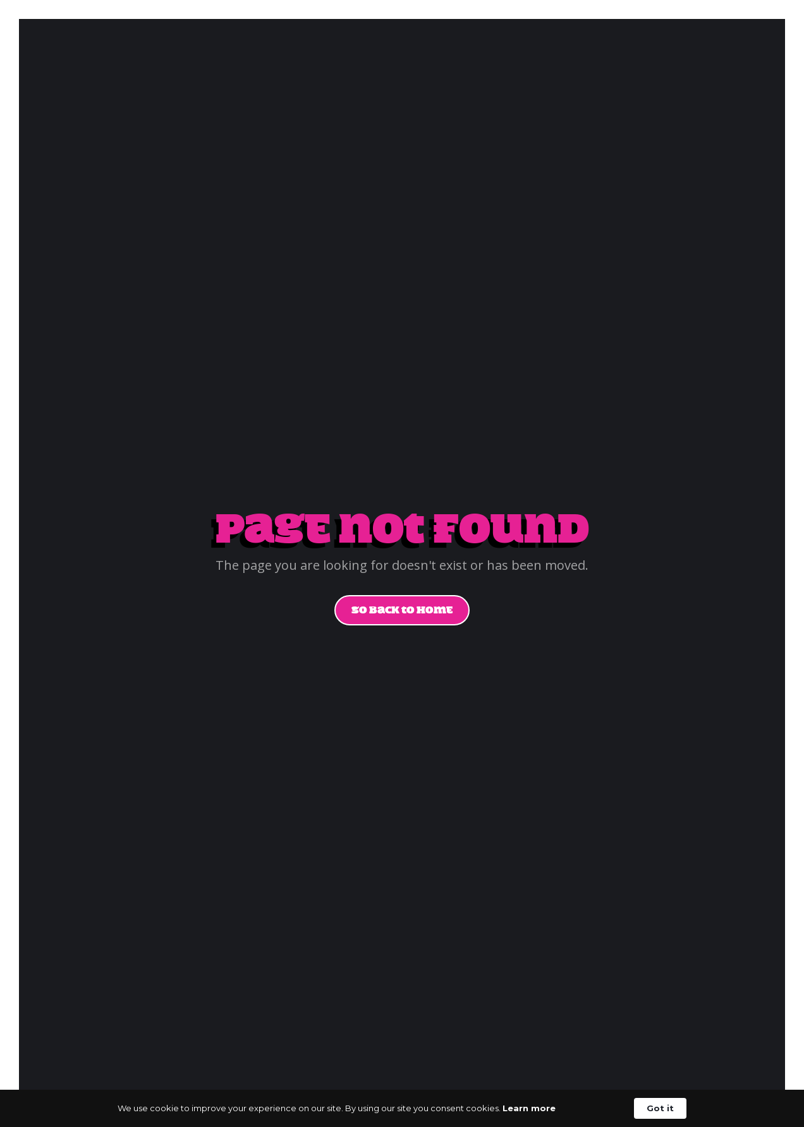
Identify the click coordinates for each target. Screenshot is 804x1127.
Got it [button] (660, 1108)
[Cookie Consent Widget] (402, 1108)
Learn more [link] (529, 1108)
